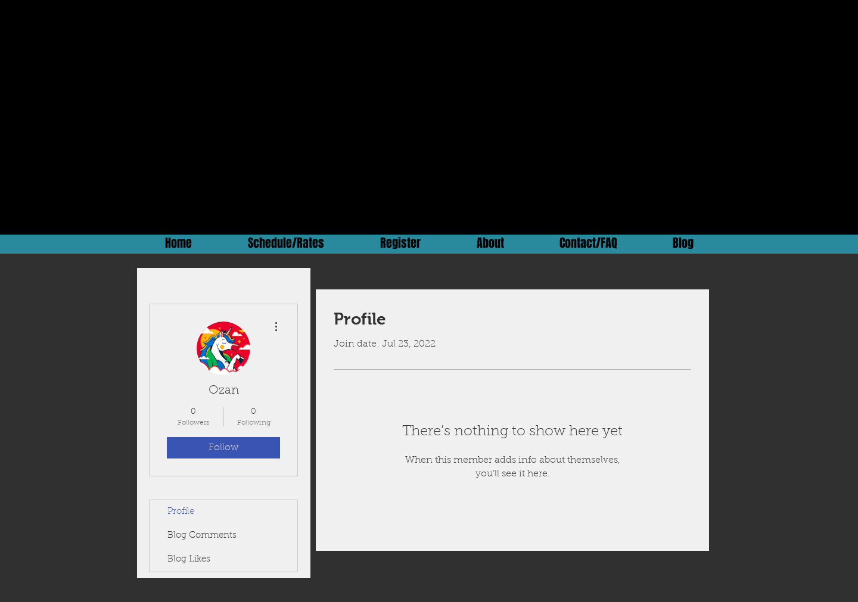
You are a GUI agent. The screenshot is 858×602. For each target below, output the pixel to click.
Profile (180, 511)
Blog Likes (188, 559)
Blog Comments (202, 535)
